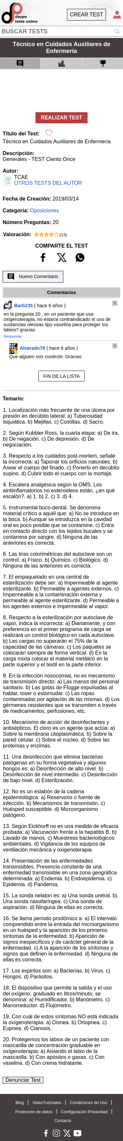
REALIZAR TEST (61, 117)
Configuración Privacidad (84, 1111)
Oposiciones (44, 210)
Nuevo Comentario (33, 276)
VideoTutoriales (46, 1102)
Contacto (62, 1120)
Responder (13, 336)
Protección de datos (33, 1111)
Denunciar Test (23, 1080)
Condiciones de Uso (89, 1102)
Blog (19, 1102)
